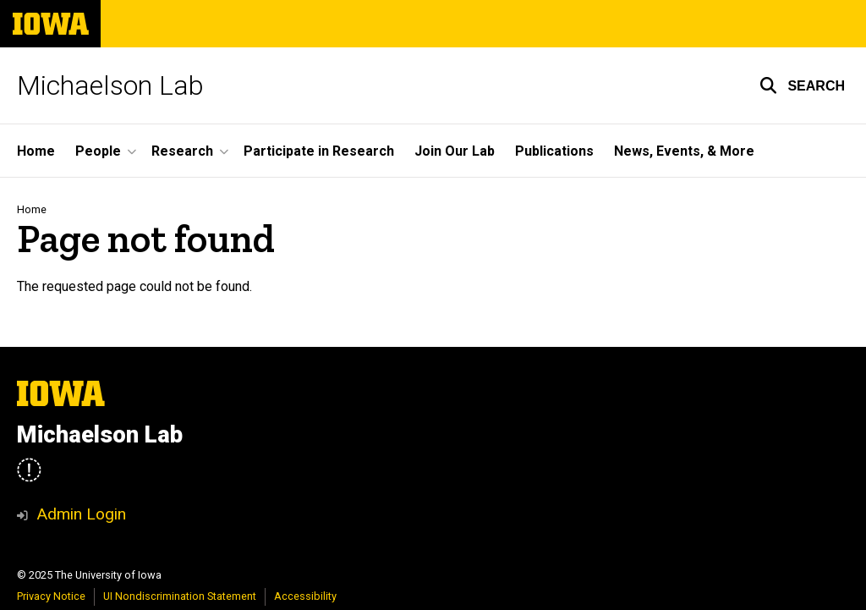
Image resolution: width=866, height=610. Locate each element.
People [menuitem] (98, 151)
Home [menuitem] (36, 151)
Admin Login (81, 514)
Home (32, 209)
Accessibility (305, 596)
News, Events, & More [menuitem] (684, 151)
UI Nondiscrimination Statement (179, 596)
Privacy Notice (51, 596)
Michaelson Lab (110, 85)
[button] (802, 85)
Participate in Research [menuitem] (319, 151)
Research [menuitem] (182, 151)
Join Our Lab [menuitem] (454, 151)
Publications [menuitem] (554, 151)
